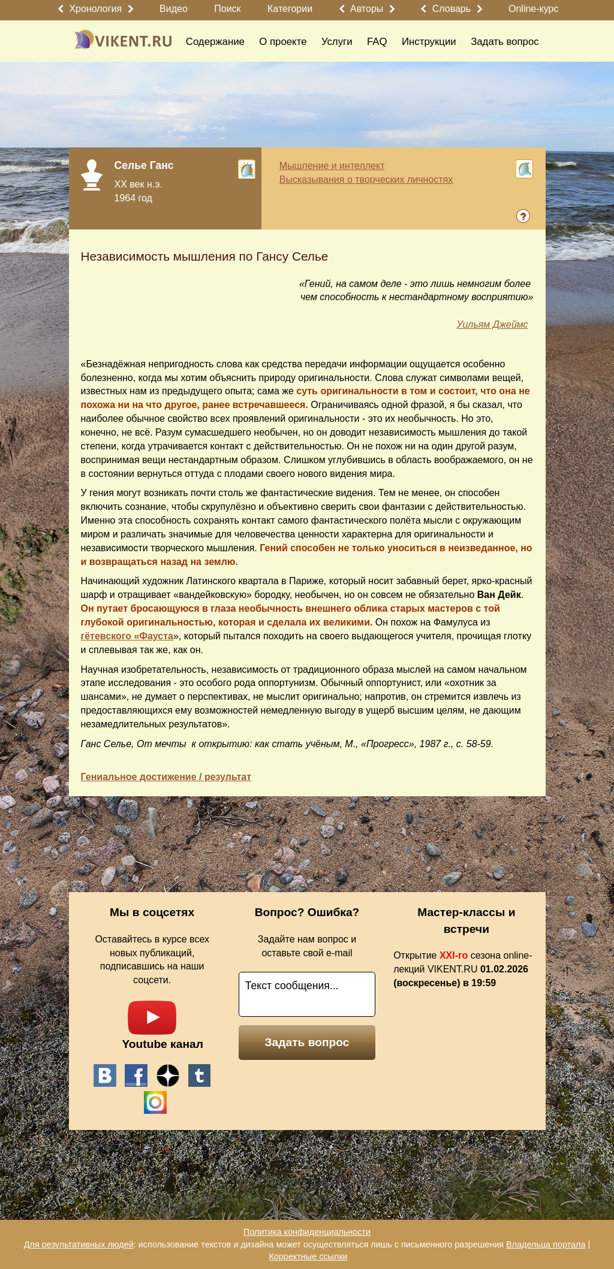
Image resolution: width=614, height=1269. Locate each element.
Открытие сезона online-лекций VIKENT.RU (462, 969)
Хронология (95, 9)
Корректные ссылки (308, 1256)
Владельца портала (545, 1244)
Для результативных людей (79, 1244)
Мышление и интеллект (332, 166)
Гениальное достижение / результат (166, 777)
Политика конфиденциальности (307, 1232)
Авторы (366, 9)
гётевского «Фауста (127, 636)
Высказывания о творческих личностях (366, 179)
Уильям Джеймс (492, 324)
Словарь (451, 9)
